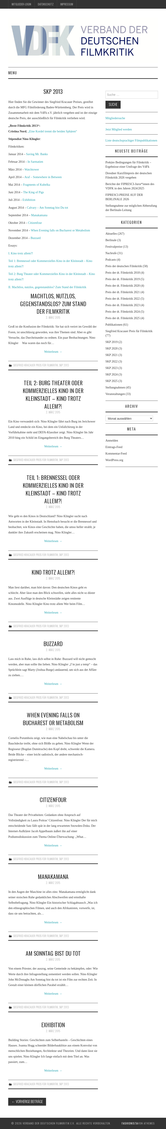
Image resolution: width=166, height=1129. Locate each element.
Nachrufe (111, 253)
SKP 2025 (111, 381)
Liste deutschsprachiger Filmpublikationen (131, 140)
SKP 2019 (111, 342)
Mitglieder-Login (21, 4)
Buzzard (35, 238)
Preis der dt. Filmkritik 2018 (122, 272)
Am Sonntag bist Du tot (53, 953)
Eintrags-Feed (114, 447)
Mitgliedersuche (115, 118)
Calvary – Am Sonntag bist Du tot (47, 207)
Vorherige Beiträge (27, 1101)
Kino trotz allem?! (53, 572)
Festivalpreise (113, 246)
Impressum (66, 4)
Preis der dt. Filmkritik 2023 (122, 305)
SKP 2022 (111, 361)
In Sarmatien (35, 161)
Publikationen (113, 324)
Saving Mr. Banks (37, 154)
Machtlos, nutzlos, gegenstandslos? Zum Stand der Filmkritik (53, 303)
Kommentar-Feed (116, 453)
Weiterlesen (53, 351)
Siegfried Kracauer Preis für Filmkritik (35, 365)
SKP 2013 (64, 365)
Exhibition (28, 199)
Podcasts (110, 259)
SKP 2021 (111, 355)
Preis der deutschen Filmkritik (123, 266)
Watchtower (31, 169)
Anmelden (111, 440)
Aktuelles (111, 233)
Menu (12, 72)
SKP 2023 (111, 368)
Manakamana (39, 215)
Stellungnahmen (115, 387)
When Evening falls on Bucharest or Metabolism (60, 230)
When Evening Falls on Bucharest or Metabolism (53, 719)
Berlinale (111, 240)
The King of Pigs (33, 192)
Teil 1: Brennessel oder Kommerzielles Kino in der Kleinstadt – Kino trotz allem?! (53, 489)
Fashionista (130, 1123)
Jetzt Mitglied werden (118, 129)
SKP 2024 (111, 374)
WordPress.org (114, 460)
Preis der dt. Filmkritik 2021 (122, 292)
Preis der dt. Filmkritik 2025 (122, 318)
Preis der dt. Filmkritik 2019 (122, 279)
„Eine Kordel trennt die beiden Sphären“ (52, 131)
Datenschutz (46, 4)
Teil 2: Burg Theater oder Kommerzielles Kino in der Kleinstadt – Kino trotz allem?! (53, 394)
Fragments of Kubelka (36, 184)
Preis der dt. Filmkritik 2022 (122, 298)
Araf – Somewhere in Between (43, 177)
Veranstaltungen (115, 394)
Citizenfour (35, 222)
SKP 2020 (111, 348)
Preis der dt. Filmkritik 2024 (122, 311)
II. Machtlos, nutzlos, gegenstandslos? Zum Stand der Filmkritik (47, 287)
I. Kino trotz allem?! (20, 253)
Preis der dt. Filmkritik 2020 (122, 285)
